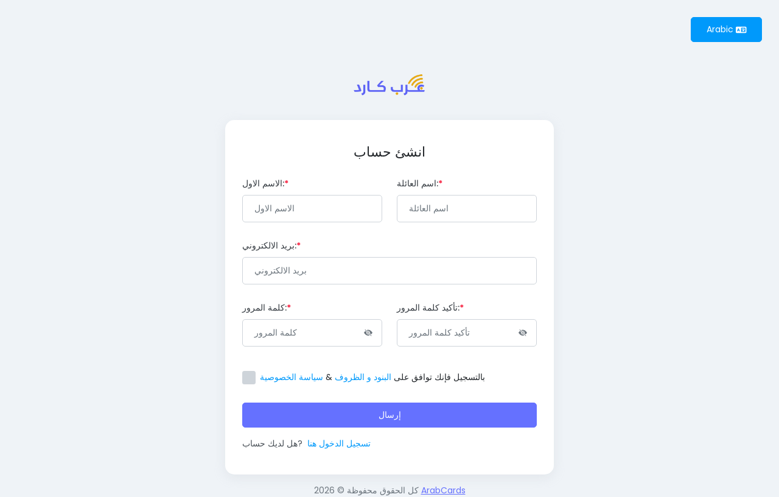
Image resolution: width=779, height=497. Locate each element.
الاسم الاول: (265, 183)
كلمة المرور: (266, 307)
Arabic (727, 29)
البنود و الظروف (363, 377)
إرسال (390, 415)
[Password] (312, 333)
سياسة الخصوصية (291, 377)
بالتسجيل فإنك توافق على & (372, 377)
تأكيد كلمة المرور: (430, 307)
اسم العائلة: (419, 183)
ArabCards (443, 490)
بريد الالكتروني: (271, 245)
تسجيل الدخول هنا (339, 443)
